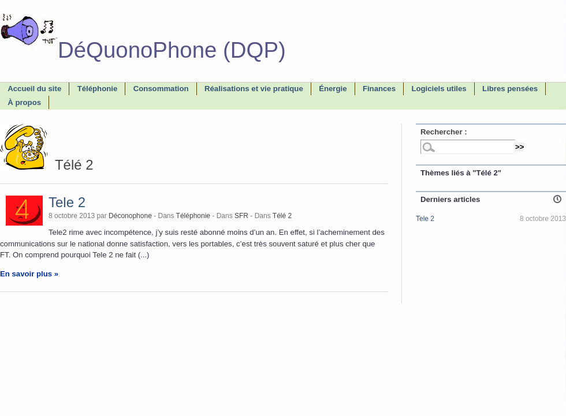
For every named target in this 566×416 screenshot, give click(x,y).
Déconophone (130, 216)
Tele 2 (67, 202)
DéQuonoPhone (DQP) (143, 50)
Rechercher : (443, 132)
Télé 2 (282, 216)
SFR (241, 216)
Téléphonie (193, 216)
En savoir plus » (29, 273)
